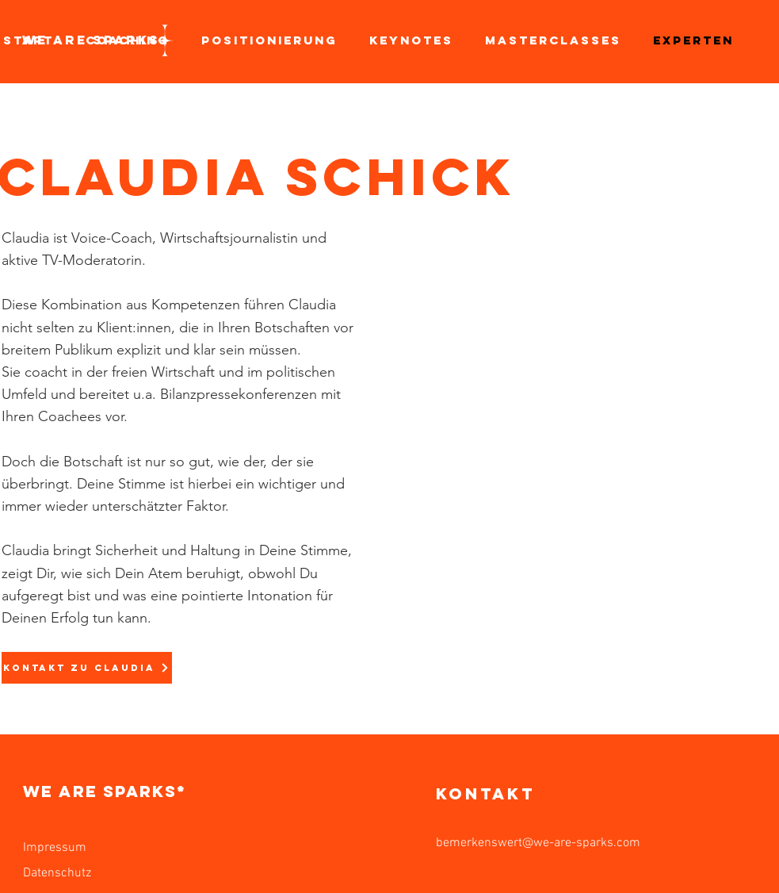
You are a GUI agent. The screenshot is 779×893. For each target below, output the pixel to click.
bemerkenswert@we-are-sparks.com (538, 843)
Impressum (54, 848)
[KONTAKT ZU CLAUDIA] (87, 668)
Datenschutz (57, 873)
